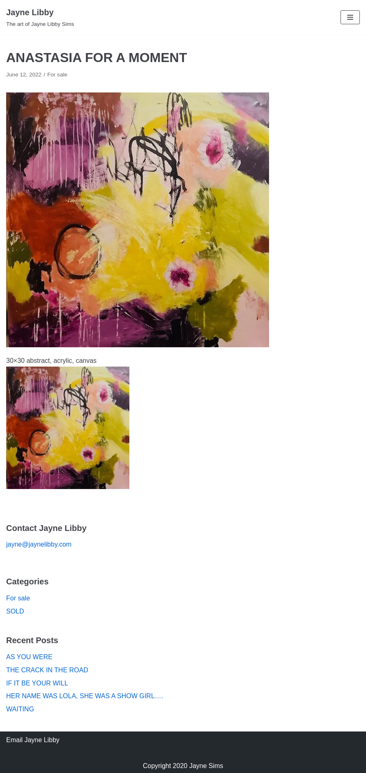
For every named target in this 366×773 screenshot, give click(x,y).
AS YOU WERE (29, 656)
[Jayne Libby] (40, 17)
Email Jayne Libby (33, 739)
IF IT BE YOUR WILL (37, 683)
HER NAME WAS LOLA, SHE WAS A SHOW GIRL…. (84, 695)
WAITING (20, 709)
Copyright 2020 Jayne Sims (183, 765)
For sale (57, 75)
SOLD (15, 611)
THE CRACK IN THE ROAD (47, 670)
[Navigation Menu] (350, 17)
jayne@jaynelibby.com (38, 544)
